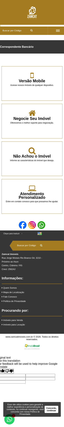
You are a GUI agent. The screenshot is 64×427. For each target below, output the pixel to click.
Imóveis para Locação (13, 324)
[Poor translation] (9, 371)
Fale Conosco (9, 296)
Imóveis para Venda (12, 320)
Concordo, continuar (51, 409)
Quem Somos (9, 288)
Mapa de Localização (13, 292)
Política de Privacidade (14, 301)
